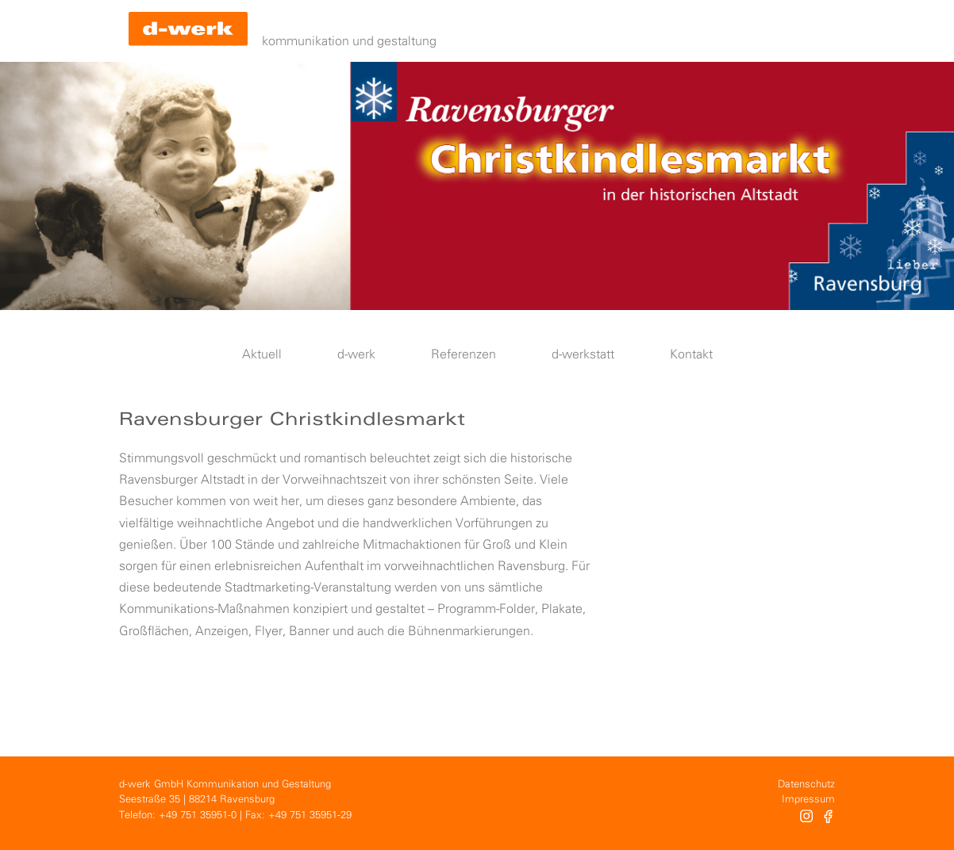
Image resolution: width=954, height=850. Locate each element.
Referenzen (463, 355)
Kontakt (691, 355)
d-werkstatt (583, 355)
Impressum (808, 799)
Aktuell (262, 355)
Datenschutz (806, 784)
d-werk (356, 355)
